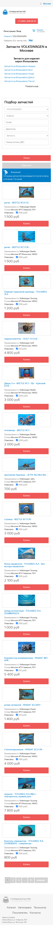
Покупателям (20, 912)
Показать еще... (32, 86)
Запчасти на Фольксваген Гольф (19, 73)
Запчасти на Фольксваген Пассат (19, 81)
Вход (19, 31)
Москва (47, 3)
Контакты (35, 912)
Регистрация (9, 31)
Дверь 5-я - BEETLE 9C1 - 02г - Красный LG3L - (24, 384)
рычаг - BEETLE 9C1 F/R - (17, 247)
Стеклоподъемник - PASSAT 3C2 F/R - (23, 749)
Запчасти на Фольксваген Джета (19, 77)
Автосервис (25, 907)
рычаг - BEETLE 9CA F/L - (17, 202)
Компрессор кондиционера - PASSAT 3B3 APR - (25, 659)
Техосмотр (40, 907)
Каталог (11, 907)
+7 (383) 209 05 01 (26, 21)
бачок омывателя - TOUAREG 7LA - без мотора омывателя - (24, 565)
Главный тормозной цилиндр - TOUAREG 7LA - (25, 293)
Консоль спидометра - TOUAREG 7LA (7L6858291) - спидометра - (23, 842)
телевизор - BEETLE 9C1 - (17, 430)
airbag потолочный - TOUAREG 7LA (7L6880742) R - (22, 612)
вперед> (41, 880)
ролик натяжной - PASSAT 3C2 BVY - (23, 705)
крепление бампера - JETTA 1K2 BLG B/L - (26, 475)
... (25, 880)
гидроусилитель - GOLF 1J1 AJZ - (21, 338)
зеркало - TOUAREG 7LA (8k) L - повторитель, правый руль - (20, 795)
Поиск (26, 158)
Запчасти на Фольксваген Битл (18, 70)
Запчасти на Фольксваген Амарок (19, 66)
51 (31, 880)
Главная (7, 36)
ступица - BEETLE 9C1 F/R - (18, 519)
